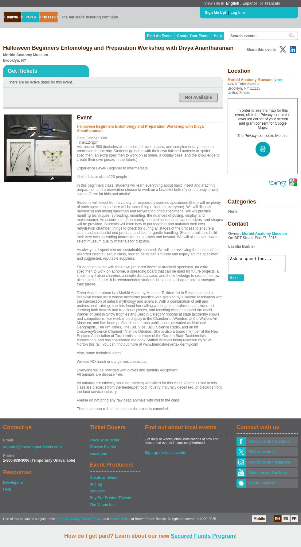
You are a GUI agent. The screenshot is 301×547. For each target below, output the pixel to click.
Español (250, 3)
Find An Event (159, 36)
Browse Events (103, 447)
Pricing (96, 484)
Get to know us (262, 483)
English (232, 3)
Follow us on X (262, 452)
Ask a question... (260, 265)
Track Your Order (104, 440)
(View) (278, 80)
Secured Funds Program (203, 536)
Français (272, 3)
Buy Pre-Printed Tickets (110, 498)
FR (294, 519)
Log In (235, 12)
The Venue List (103, 504)
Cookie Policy (120, 519)
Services (97, 491)
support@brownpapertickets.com (32, 447)
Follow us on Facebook (269, 441)
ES (285, 519)
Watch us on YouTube (268, 473)
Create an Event (104, 477)
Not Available (198, 97)
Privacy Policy (91, 519)
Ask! (234, 280)
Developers (13, 482)
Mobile (259, 519)
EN (277, 519)
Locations (98, 454)
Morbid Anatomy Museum (264, 233)
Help (218, 36)
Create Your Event (193, 36)
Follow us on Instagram (269, 462)
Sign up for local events (165, 453)
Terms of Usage (67, 519)
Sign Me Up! (215, 12)
